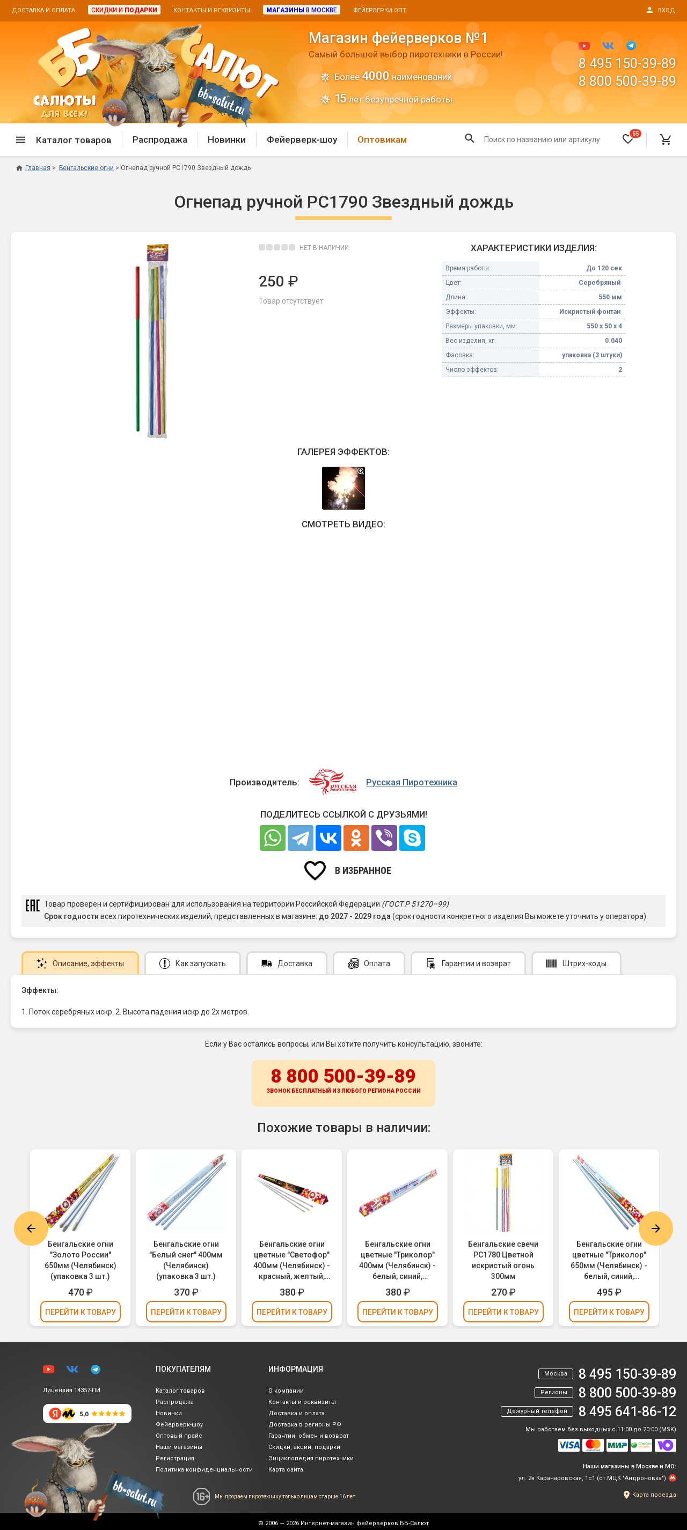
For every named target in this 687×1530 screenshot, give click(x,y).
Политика (204, 1469)
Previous (31, 1228)
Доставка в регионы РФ (304, 1424)
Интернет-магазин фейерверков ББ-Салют (365, 1523)
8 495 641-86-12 (627, 1411)
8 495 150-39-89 (627, 63)
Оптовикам (382, 139)
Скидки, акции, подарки (304, 1447)
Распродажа (160, 139)
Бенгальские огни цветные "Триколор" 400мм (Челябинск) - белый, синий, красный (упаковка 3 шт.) (397, 1261)
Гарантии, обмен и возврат (308, 1435)
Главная (33, 168)
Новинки (227, 139)
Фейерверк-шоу (302, 139)
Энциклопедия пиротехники (311, 1458)
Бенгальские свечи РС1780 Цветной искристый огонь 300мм (503, 1260)
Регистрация (175, 1458)
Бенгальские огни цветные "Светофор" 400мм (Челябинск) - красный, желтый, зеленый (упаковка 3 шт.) (291, 1261)
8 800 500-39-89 (627, 81)
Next (656, 1228)
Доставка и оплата (43, 10)
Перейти (80, 1312)
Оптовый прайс (179, 1435)
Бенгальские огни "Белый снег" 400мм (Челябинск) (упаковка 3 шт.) (186, 1260)
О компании (286, 1390)
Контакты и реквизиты (211, 10)
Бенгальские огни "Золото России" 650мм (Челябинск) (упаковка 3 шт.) (80, 1260)
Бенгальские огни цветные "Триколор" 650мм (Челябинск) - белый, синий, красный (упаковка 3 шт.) (609, 1261)
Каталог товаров (180, 1390)
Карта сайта (285, 1469)
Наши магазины (179, 1447)
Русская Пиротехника (411, 782)
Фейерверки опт (379, 10)
